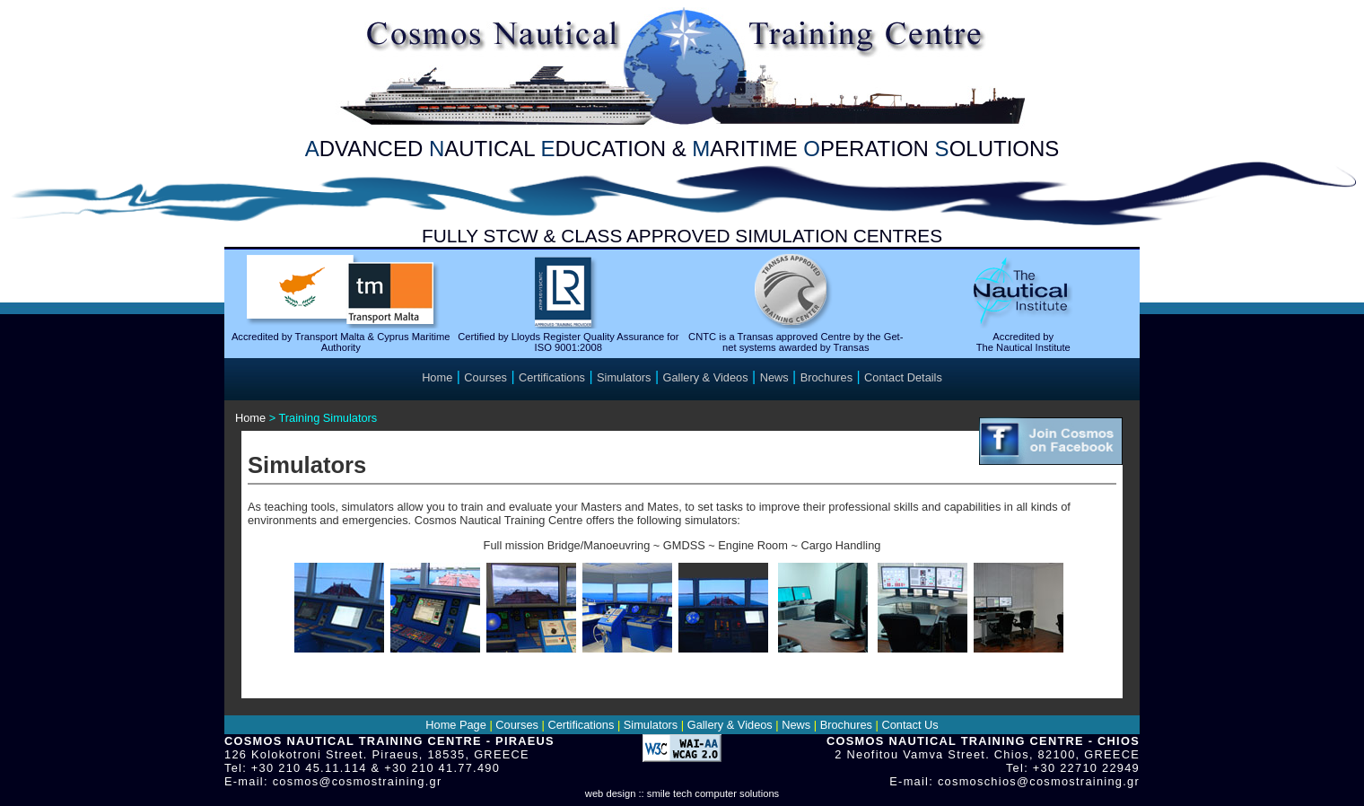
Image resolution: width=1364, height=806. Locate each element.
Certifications (552, 377)
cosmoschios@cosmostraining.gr (1039, 781)
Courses (485, 377)
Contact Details (903, 377)
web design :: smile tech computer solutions (682, 793)
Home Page (455, 725)
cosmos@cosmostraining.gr (357, 781)
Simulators (624, 377)
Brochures (826, 377)
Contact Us (909, 725)
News (774, 377)
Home (437, 377)
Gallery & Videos (705, 377)
